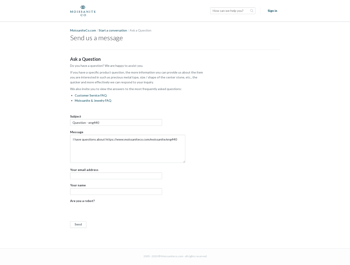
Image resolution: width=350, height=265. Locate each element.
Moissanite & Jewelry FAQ (93, 100)
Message (127, 146)
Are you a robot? (139, 213)
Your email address (116, 173)
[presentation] (104, 212)
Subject (116, 120)
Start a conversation (113, 30)
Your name (116, 189)
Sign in (272, 11)
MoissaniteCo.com (83, 30)
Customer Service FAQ (91, 95)
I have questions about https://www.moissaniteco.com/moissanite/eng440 (127, 149)
